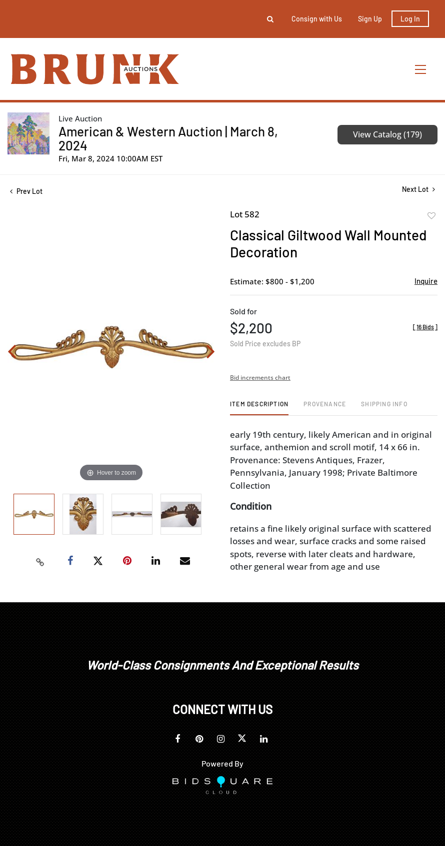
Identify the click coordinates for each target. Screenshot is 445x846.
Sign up (370, 18)
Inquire (426, 280)
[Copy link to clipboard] (40, 561)
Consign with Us (317, 18)
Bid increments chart (260, 377)
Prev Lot (26, 191)
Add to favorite (432, 215)
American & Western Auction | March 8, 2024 (168, 138)
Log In (410, 18)
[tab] (259, 407)
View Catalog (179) (387, 134)
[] (425, 326)
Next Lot (418, 189)
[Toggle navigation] (421, 69)
